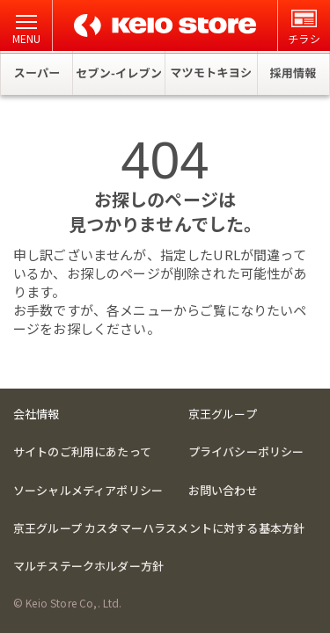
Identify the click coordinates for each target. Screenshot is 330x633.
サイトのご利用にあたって (82, 451)
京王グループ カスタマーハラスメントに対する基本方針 (158, 528)
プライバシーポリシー (246, 451)
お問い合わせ (223, 490)
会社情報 (36, 413)
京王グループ (222, 413)
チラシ (303, 28)
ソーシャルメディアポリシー (88, 490)
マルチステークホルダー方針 (88, 565)
